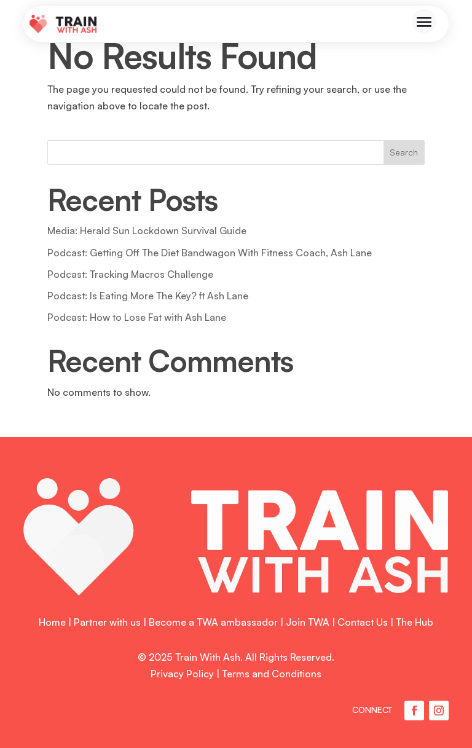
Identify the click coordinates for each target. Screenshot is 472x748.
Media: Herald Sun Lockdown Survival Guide (146, 230)
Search (404, 152)
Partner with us (107, 622)
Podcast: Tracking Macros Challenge (130, 274)
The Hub (414, 622)
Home (52, 622)
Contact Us (362, 622)
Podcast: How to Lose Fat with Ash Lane (136, 317)
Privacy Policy (182, 673)
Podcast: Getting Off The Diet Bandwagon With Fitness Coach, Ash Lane (209, 252)
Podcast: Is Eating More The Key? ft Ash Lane (147, 295)
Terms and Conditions (271, 673)
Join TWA (307, 622)
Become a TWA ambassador (213, 622)
